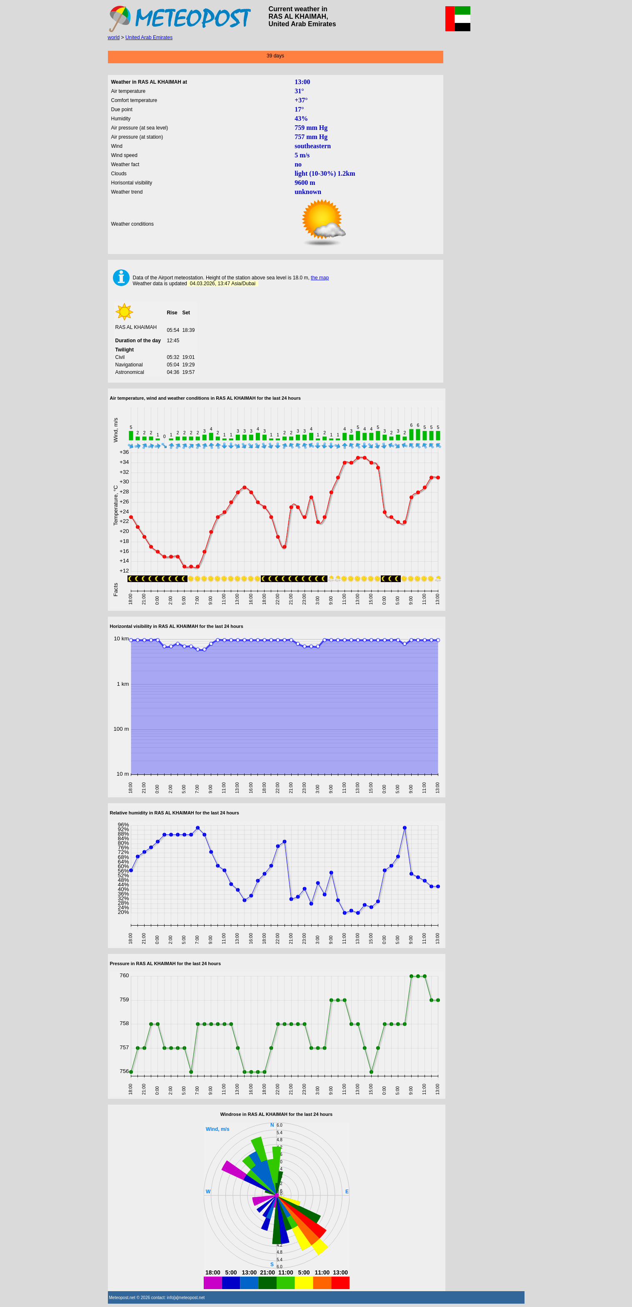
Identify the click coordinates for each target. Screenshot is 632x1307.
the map (320, 278)
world (114, 37)
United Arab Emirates (148, 37)
